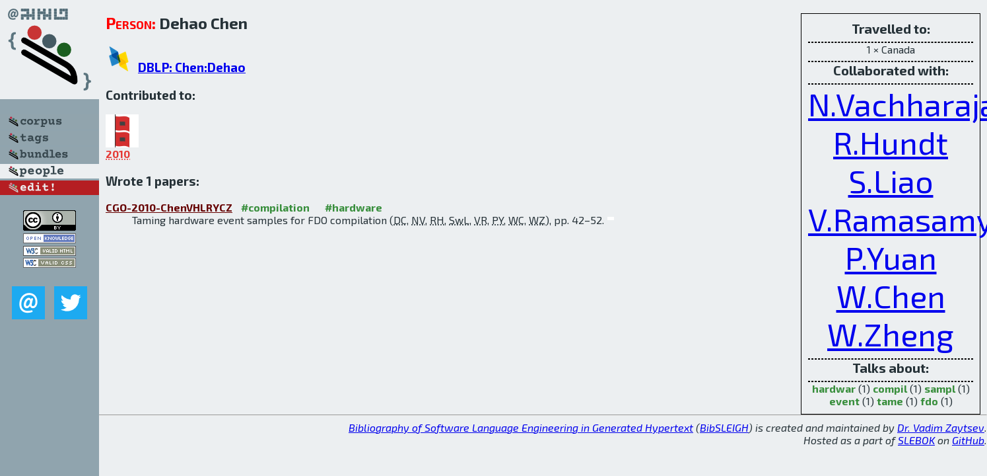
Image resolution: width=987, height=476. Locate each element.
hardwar (834, 388)
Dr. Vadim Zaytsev (940, 427)
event (844, 401)
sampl (939, 388)
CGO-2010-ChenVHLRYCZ (169, 207)
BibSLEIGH (724, 427)
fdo (929, 401)
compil (890, 388)
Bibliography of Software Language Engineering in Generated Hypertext (521, 427)
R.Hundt (890, 142)
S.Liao (891, 180)
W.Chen (890, 295)
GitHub (968, 440)
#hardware (353, 207)
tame (890, 401)
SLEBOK (916, 440)
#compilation (275, 207)
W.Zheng (890, 334)
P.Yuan (891, 257)
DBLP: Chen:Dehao (192, 67)
